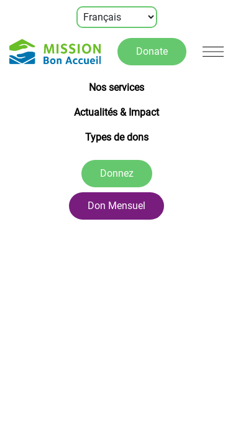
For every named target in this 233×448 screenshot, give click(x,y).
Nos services (116, 87)
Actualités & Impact (116, 112)
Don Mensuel (116, 206)
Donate (152, 51)
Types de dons (116, 137)
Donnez (117, 173)
